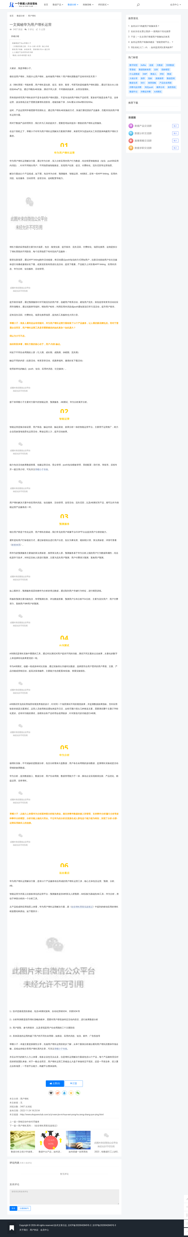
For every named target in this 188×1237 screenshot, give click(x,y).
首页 (46, 4)
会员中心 (44, 1230)
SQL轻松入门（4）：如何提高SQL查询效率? (152, 47)
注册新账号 (24, 1208)
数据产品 (58, 4)
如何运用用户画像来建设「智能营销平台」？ (152, 42)
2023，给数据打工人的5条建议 (106, 1152)
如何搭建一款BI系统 (78, 1152)
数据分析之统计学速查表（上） (22, 1152)
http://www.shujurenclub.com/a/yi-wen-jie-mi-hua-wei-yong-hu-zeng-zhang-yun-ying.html (62, 1114)
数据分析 (73, 4)
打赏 (73, 1083)
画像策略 (88, 4)
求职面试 (103, 4)
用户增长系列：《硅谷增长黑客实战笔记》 (38, 1125)
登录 (13, 1208)
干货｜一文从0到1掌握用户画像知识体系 (150, 36)
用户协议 (34, 1230)
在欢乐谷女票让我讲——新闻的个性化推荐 (150, 31)
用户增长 (32, 16)
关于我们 (23, 1230)
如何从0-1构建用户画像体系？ (145, 26)
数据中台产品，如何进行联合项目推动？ (50, 1152)
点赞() (55, 1083)
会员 (175, 4)
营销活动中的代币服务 (28, 1121)
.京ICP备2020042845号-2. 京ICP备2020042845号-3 (91, 1225)
